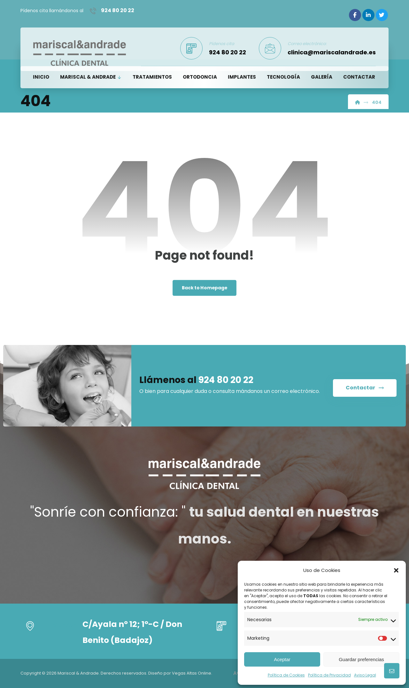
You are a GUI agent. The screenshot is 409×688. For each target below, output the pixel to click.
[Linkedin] (368, 15)
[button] (396, 570)
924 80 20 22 (225, 381)
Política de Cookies (286, 675)
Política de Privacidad (329, 675)
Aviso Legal (365, 675)
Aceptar (282, 659)
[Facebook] (355, 15)
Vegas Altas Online (191, 673)
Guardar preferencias (361, 659)
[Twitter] (382, 15)
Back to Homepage (204, 288)
